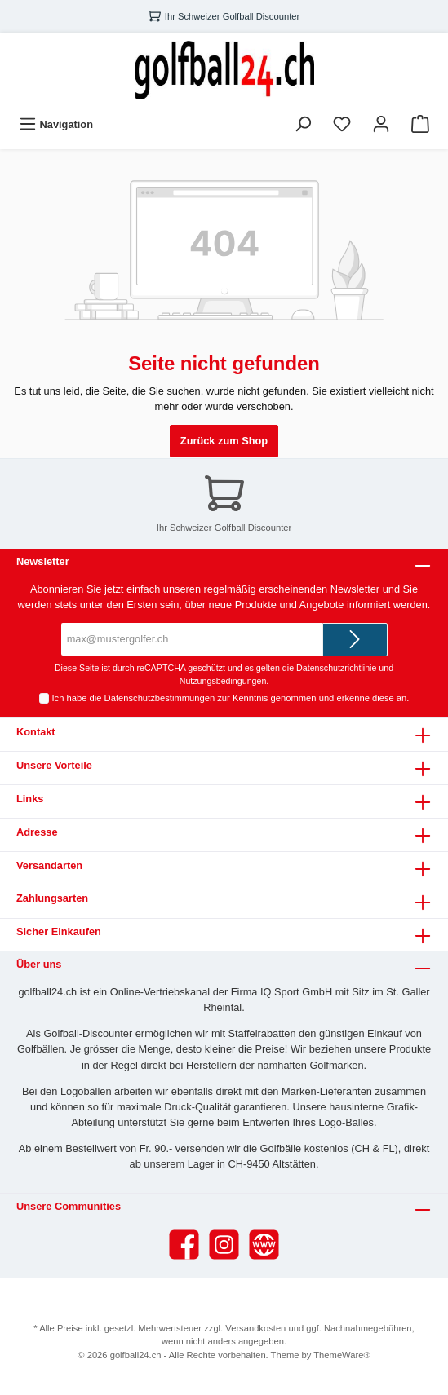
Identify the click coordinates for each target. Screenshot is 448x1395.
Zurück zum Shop (224, 441)
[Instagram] (224, 1244)
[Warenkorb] (420, 124)
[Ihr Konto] (381, 124)
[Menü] (56, 124)
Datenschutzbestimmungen (159, 698)
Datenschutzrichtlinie (336, 668)
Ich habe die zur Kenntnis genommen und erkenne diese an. (231, 698)
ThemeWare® (341, 1355)
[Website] (264, 1244)
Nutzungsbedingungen (223, 681)
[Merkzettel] (342, 124)
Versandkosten (255, 1328)
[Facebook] (184, 1244)
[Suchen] (302, 124)
